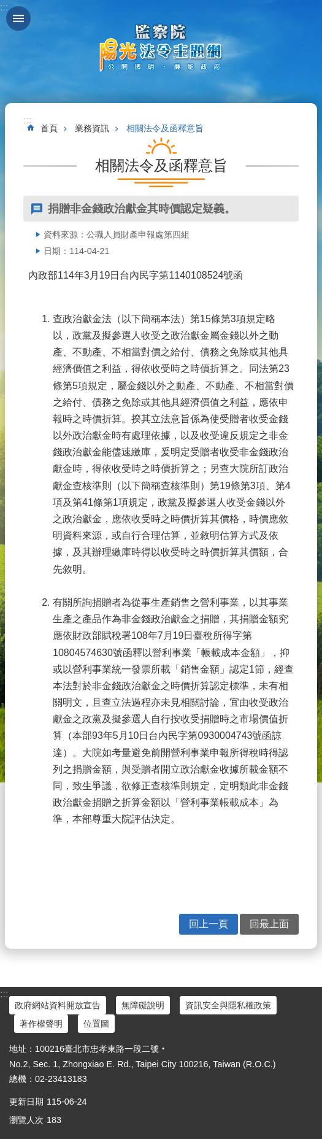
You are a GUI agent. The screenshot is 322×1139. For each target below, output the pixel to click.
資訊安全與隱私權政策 (228, 1005)
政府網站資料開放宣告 (58, 1005)
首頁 (49, 128)
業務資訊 (92, 128)
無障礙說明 (142, 1005)
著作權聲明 (41, 1024)
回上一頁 (208, 924)
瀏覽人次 (26, 1120)
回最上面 (269, 924)
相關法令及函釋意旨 (165, 128)
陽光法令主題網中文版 (161, 47)
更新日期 (26, 1101)
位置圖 (96, 1024)
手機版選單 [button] (18, 18)
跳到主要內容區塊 (6, 6)
